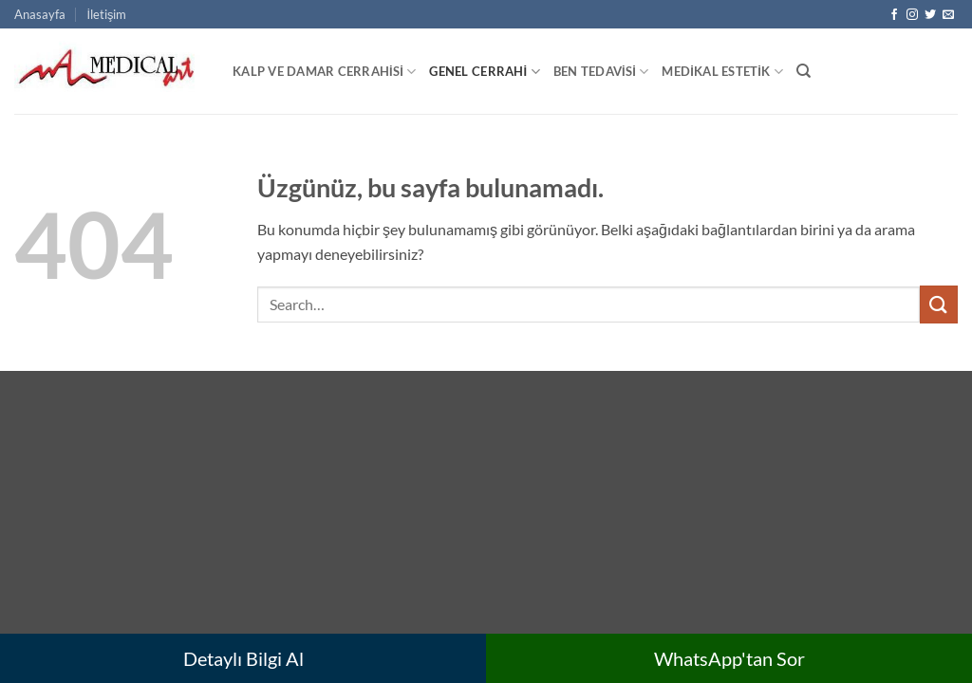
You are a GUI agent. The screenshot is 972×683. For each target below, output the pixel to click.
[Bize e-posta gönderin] (948, 15)
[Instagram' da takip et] (912, 15)
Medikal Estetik (722, 72)
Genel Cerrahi (484, 72)
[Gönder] (939, 304)
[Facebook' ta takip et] (894, 15)
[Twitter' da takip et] (930, 15)
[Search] (803, 71)
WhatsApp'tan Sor (729, 658)
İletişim (106, 14)
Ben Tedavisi (601, 72)
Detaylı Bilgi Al (243, 658)
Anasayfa (39, 14)
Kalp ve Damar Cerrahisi (324, 72)
